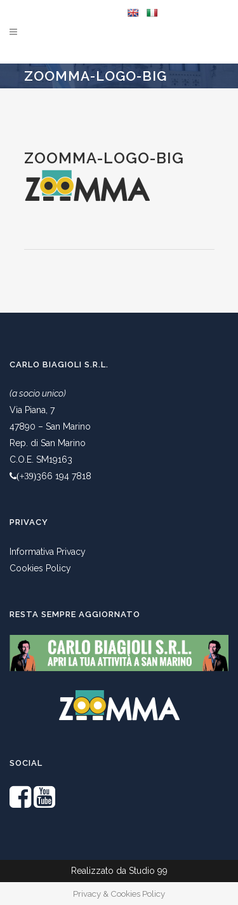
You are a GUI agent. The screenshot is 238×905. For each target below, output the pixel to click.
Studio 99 (148, 871)
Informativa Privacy (48, 552)
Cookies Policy (40, 568)
